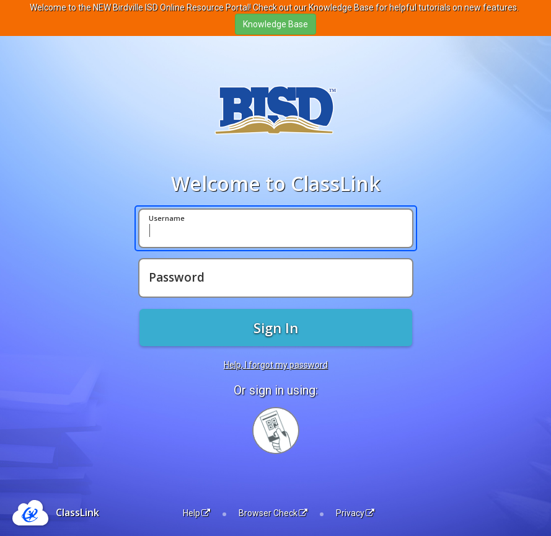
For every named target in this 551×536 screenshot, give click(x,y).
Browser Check (273, 513)
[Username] (275, 228)
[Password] (275, 278)
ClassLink (77, 512)
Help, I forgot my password (276, 365)
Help (196, 513)
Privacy (355, 513)
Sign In (275, 327)
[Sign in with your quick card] (275, 430)
